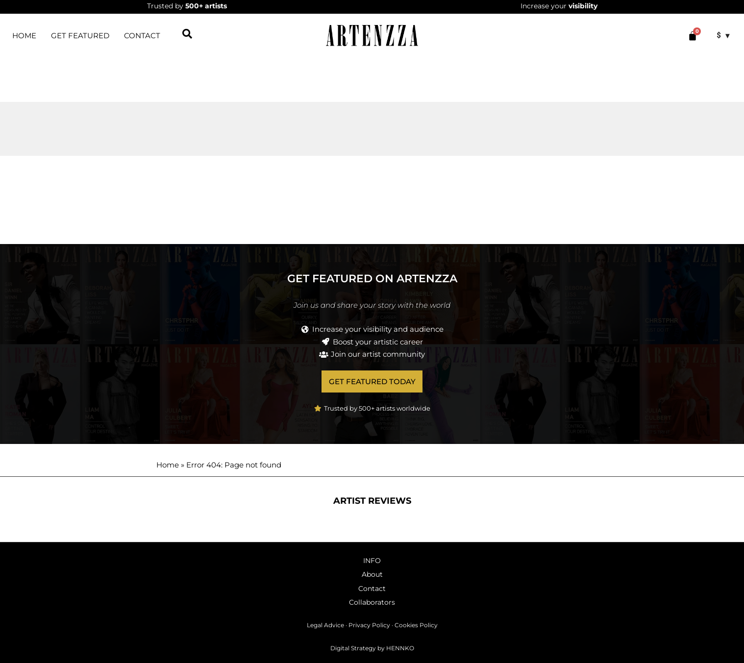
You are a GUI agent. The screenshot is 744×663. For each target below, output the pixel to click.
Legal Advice (325, 625)
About (372, 574)
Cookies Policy (416, 625)
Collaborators (372, 602)
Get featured (80, 35)
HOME (24, 35)
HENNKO (400, 648)
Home (167, 464)
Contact (142, 35)
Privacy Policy (369, 625)
